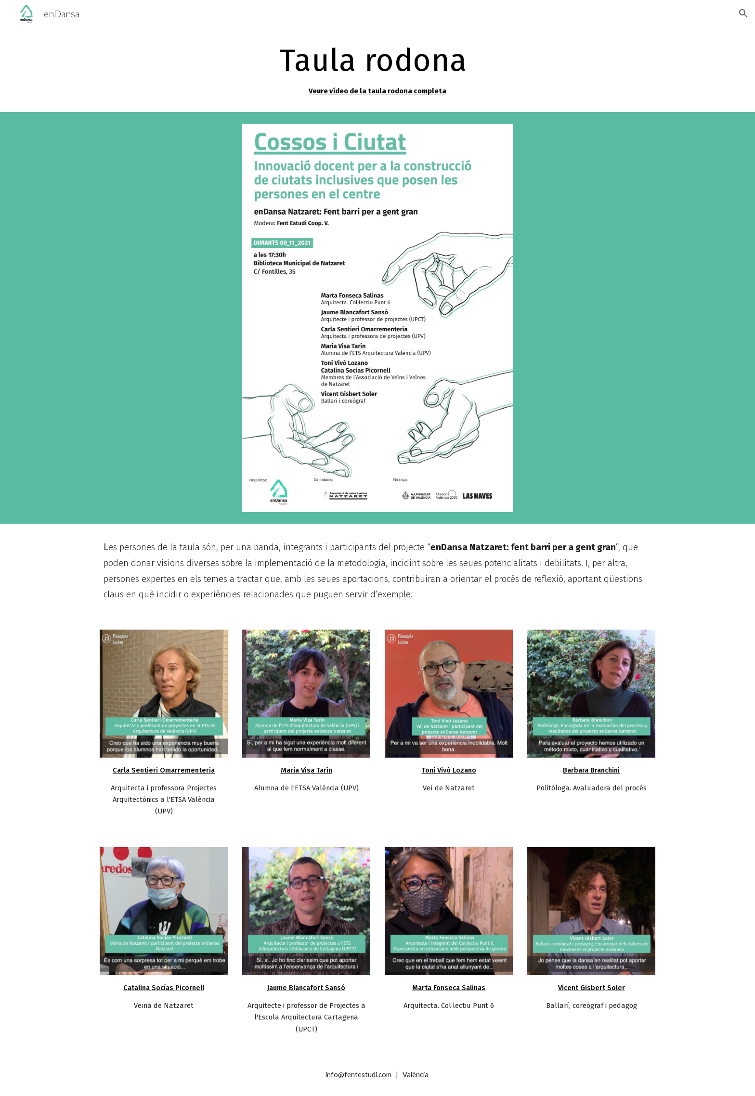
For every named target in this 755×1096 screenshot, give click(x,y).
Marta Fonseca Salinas (448, 987)
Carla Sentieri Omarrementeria (164, 770)
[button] (743, 13)
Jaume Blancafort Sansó (306, 987)
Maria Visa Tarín (306, 770)
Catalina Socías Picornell (163, 987)
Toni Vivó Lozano (449, 770)
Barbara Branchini (591, 770)
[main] (377, 70)
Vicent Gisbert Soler (591, 987)
